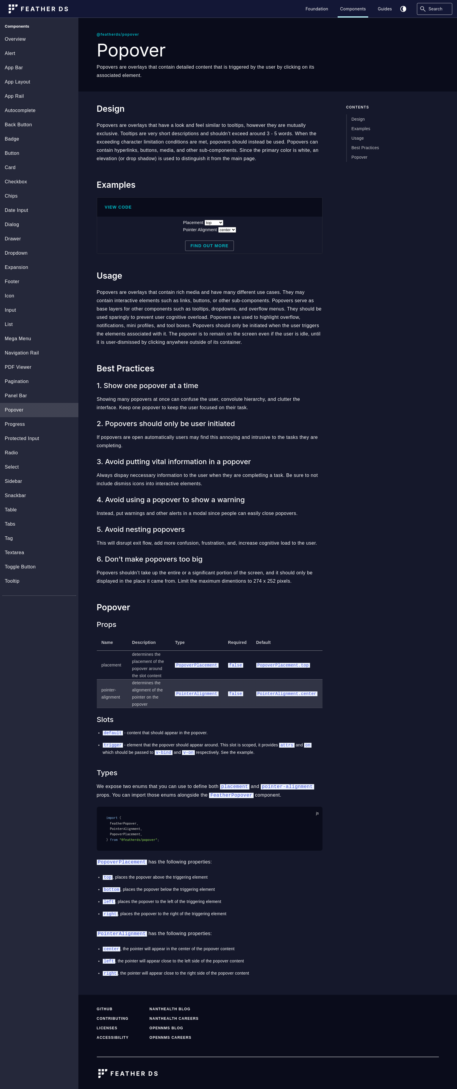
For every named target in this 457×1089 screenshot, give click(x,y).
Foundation (317, 8)
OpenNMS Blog (166, 1025)
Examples (361, 128)
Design (358, 119)
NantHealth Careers (174, 1016)
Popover (360, 157)
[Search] (434, 9)
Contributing (113, 1016)
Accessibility (113, 1035)
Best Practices (365, 147)
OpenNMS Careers (170, 1035)
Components (353, 8)
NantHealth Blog (169, 1006)
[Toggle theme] (403, 9)
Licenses (107, 1025)
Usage (358, 138)
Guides (385, 8)
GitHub (105, 1006)
